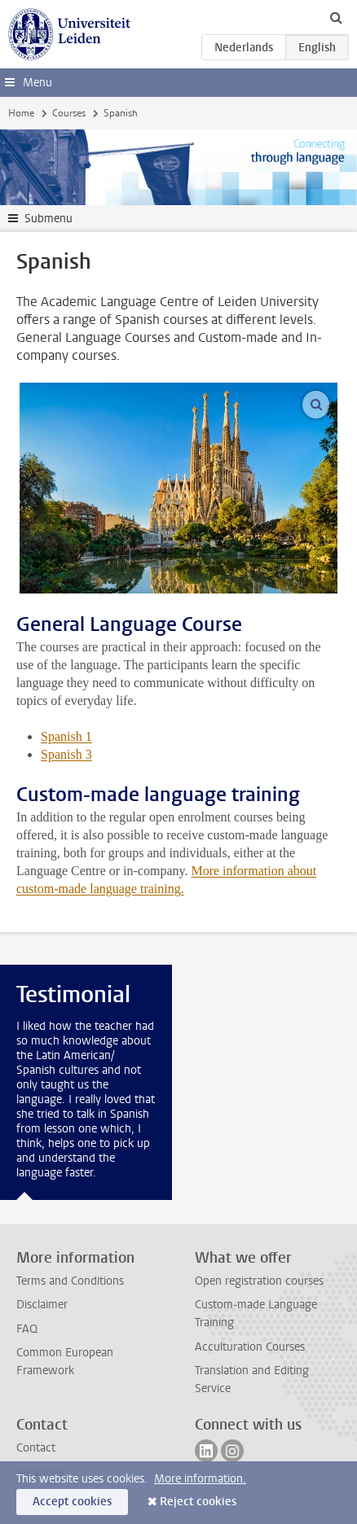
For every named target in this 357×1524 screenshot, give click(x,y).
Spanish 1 (66, 736)
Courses (69, 113)
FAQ (26, 1329)
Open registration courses (259, 1281)
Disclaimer (42, 1304)
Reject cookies (198, 1501)
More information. (200, 1479)
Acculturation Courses (250, 1347)
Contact (35, 1448)
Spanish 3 (66, 754)
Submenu (48, 218)
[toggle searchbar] (336, 17)
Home (21, 113)
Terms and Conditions (70, 1281)
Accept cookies (72, 1501)
